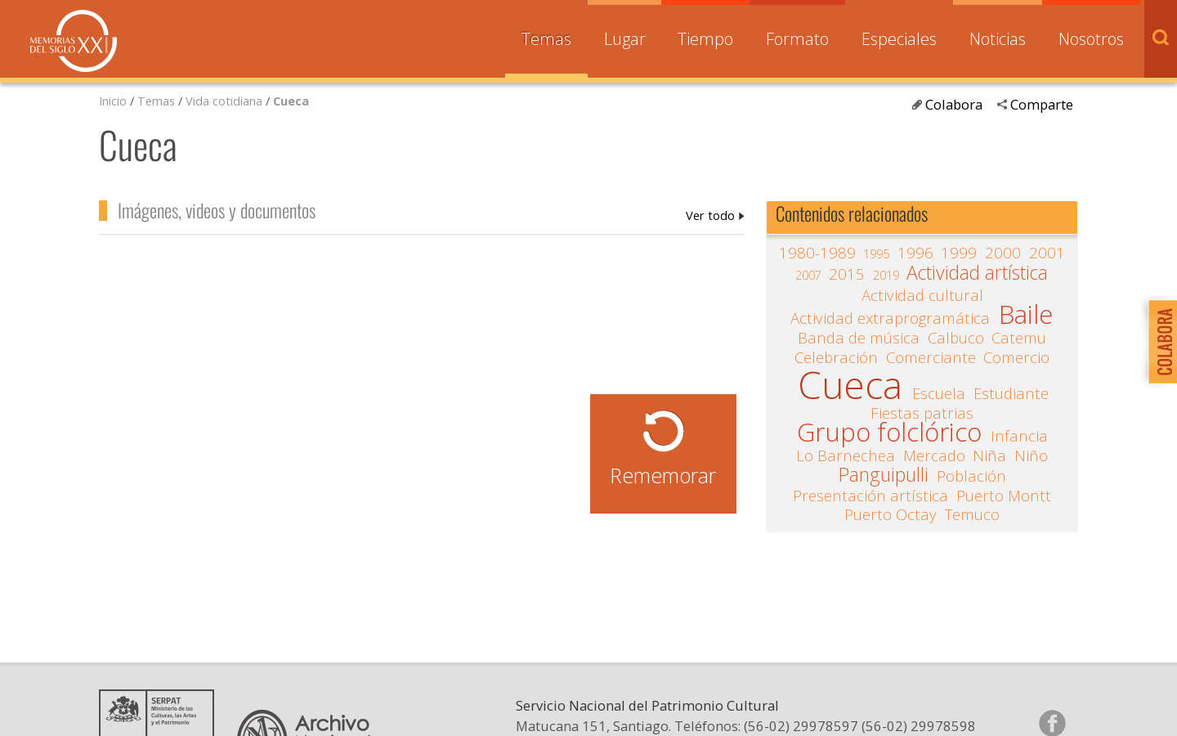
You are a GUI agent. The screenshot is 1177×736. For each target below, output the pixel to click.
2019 (886, 275)
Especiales (899, 39)
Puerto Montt (1003, 495)
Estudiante (1011, 393)
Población (971, 476)
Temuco (972, 514)
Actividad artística (977, 273)
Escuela (938, 393)
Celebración (836, 357)
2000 (1003, 253)
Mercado (934, 455)
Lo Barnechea (845, 455)
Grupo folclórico (889, 432)
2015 (847, 274)
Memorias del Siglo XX (74, 41)
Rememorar (663, 475)
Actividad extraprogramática (890, 318)
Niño (1031, 455)
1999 (959, 253)
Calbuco (956, 338)
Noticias (997, 39)
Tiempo (705, 39)
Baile (1026, 315)
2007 (808, 275)
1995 (876, 253)
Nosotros (1091, 39)
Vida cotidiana (226, 100)
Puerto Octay (890, 514)
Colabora (953, 104)
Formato (797, 39)
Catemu (1018, 338)
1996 (915, 253)
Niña (989, 455)
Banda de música (859, 338)
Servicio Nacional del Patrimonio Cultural (647, 705)
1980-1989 (817, 253)
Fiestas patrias (921, 413)
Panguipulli (884, 475)
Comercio (1016, 357)
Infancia (1019, 436)
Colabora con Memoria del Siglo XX (1158, 341)
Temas (546, 39)
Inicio (113, 100)
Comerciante (931, 357)
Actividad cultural (922, 295)
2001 (1047, 253)
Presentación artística (870, 495)
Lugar (625, 39)
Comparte (1041, 104)
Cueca (291, 100)
